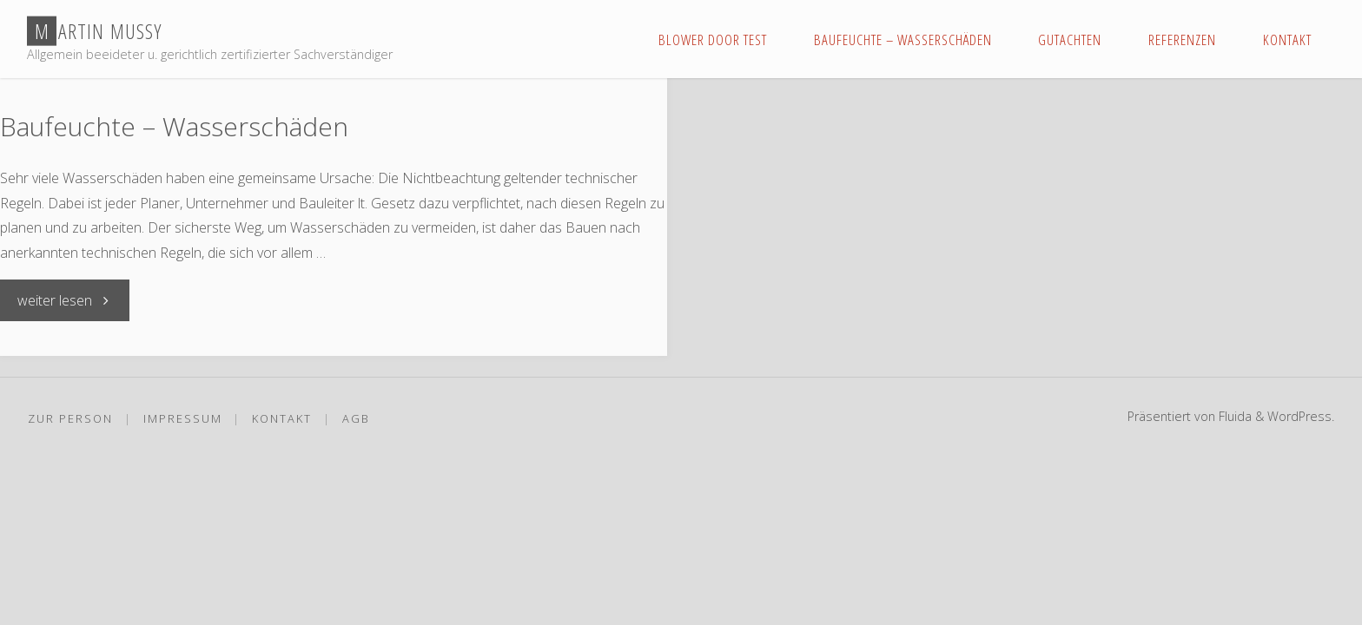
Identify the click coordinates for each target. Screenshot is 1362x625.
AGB (356, 418)
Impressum (182, 418)
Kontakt (282, 418)
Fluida (1233, 416)
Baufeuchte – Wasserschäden (174, 126)
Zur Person (70, 418)
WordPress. (1300, 416)
